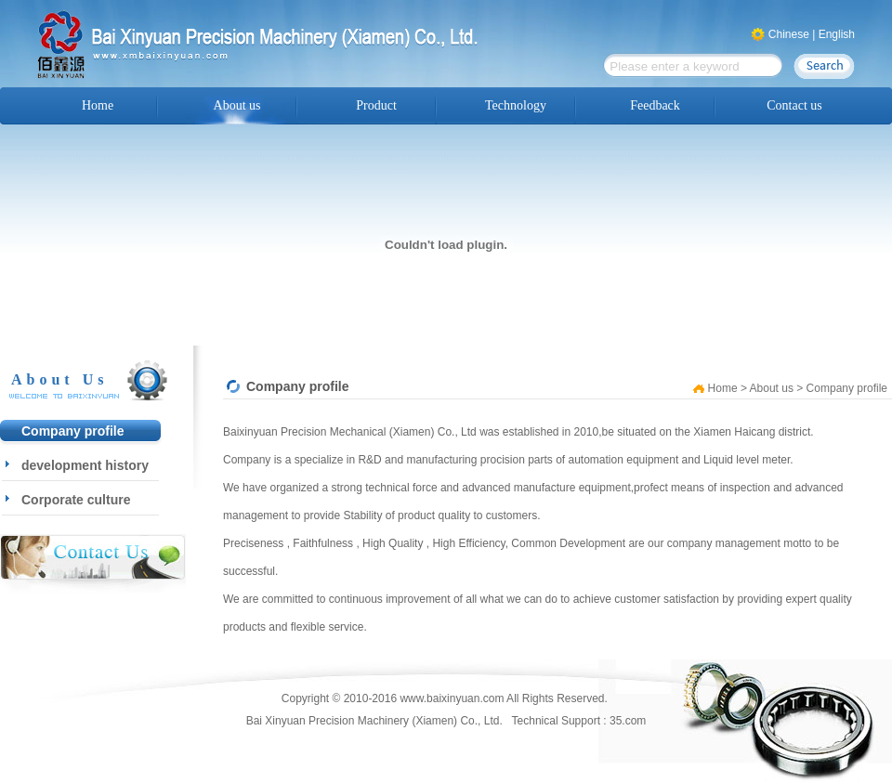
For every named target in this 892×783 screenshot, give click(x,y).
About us (237, 105)
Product (376, 105)
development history (85, 465)
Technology (515, 105)
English (837, 34)
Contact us (794, 105)
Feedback (655, 105)
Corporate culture (75, 499)
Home (97, 105)
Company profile (72, 431)
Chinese (788, 34)
